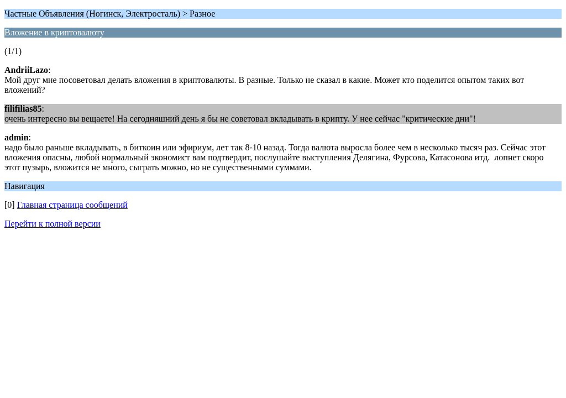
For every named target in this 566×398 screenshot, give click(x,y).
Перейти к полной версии (52, 223)
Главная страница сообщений (72, 205)
